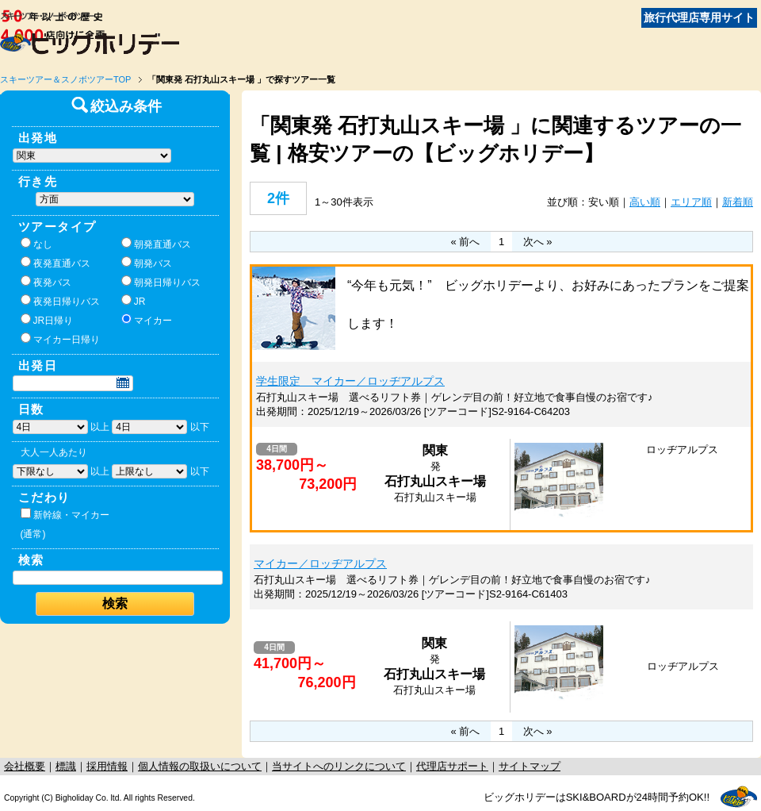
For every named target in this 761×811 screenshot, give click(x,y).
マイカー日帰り (60, 338)
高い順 (644, 202)
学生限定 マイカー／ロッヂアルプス (350, 381)
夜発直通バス (55, 262)
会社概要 (24, 766)
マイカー (146, 319)
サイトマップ (529, 766)
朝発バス (146, 262)
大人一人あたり (54, 452)
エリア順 (691, 202)
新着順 (737, 202)
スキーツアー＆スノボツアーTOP (65, 79)
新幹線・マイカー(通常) (65, 524)
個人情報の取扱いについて (200, 766)
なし (36, 243)
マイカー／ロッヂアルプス (320, 563)
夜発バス (46, 281)
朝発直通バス (156, 243)
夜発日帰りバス (60, 300)
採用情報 (107, 766)
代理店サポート (452, 766)
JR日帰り (47, 319)
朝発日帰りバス (161, 281)
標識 (65, 766)
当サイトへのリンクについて (339, 766)
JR (133, 300)
